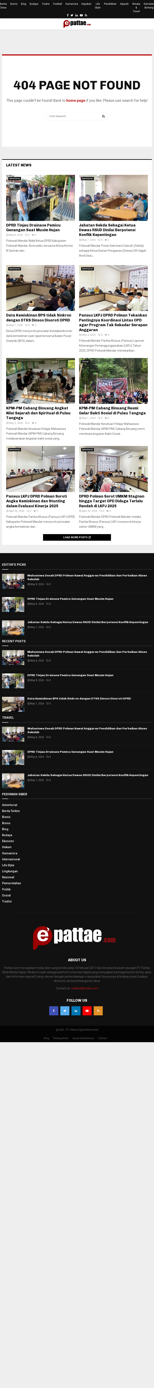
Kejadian (86, 3)
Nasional (8, 877)
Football (57, 3)
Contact (102, 1038)
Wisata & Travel (136, 7)
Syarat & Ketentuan (83, 1038)
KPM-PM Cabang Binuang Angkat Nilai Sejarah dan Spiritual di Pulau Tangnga (38, 413)
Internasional (11, 859)
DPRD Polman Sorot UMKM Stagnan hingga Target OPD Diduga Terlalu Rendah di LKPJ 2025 (111, 501)
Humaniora (71, 3)
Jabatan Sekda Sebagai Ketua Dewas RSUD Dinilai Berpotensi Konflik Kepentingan (107, 230)
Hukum (7, 847)
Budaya (34, 3)
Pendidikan (110, 3)
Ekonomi (8, 841)
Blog (23, 3)
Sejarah (124, 3)
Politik (6, 889)
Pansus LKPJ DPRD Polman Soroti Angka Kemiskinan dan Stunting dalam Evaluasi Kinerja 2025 (36, 501)
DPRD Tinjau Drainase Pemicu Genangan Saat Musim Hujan (33, 227)
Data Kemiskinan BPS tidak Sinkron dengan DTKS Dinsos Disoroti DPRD (38, 317)
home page (75, 100)
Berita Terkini (11, 811)
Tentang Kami (61, 1038)
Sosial (85, 361)
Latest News (19, 165)
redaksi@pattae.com (84, 988)
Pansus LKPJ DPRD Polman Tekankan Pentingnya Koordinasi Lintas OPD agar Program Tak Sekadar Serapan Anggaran (113, 322)
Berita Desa (3, 5)
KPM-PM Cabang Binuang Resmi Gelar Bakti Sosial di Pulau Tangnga (112, 410)
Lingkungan (10, 871)
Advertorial (14, 178)
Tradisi (46, 3)
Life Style (97, 5)
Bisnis (14, 3)
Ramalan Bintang (149, 5)
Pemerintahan (11, 883)
